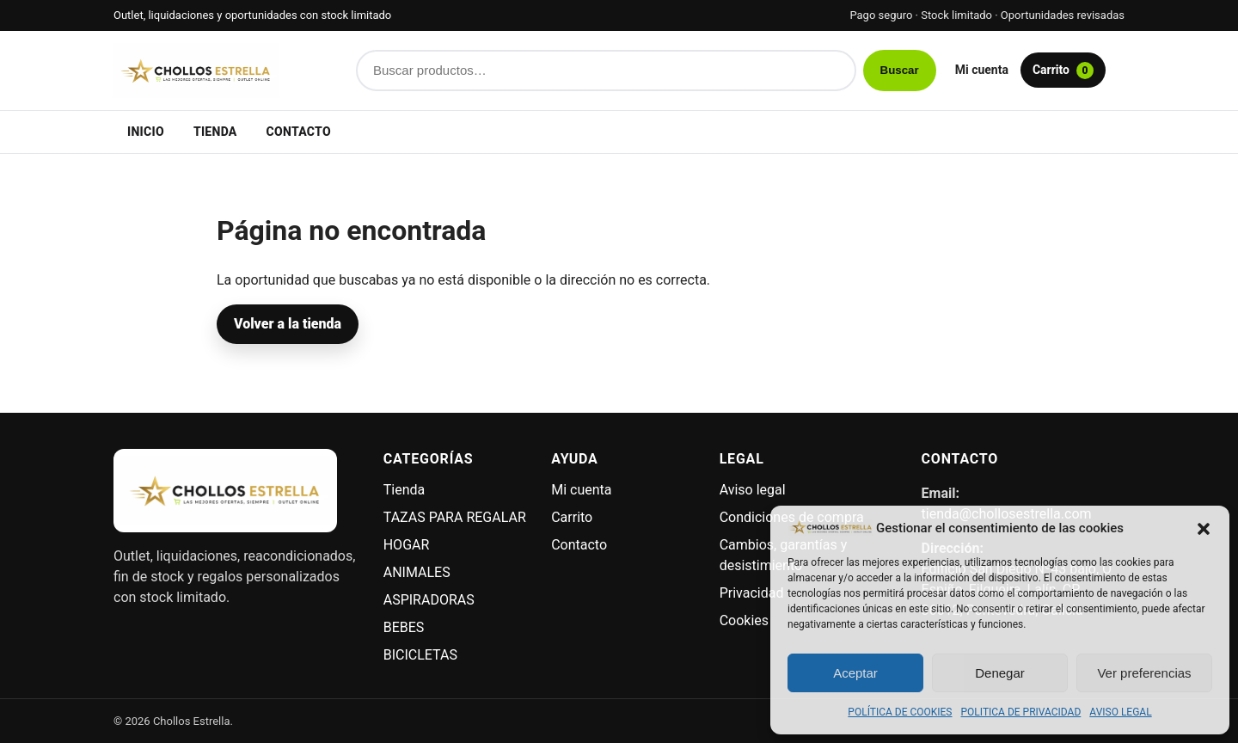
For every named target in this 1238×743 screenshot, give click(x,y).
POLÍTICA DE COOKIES (900, 712)
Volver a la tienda (287, 324)
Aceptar (855, 673)
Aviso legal (753, 490)
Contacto (299, 131)
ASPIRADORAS (429, 600)
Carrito (1063, 70)
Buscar (899, 70)
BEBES (404, 627)
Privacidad (752, 593)
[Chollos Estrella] (225, 70)
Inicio (145, 131)
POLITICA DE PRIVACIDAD (1021, 712)
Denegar (1000, 673)
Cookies (744, 620)
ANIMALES (416, 572)
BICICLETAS (420, 655)
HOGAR (406, 545)
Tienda (215, 131)
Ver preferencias (1144, 673)
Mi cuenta (981, 70)
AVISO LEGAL (1120, 712)
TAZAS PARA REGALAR (454, 517)
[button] (1203, 528)
